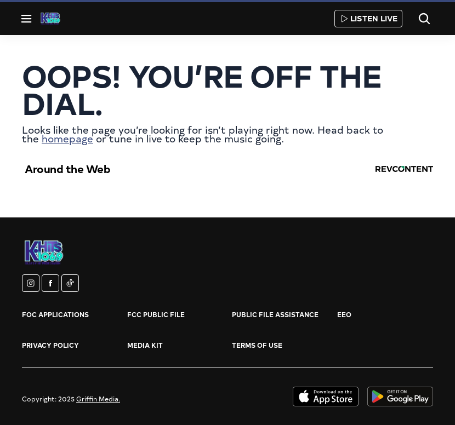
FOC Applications (55, 314)
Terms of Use (257, 345)
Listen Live (368, 18)
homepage (67, 138)
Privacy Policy (50, 345)
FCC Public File (156, 314)
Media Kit (145, 345)
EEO (344, 314)
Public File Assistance (275, 314)
